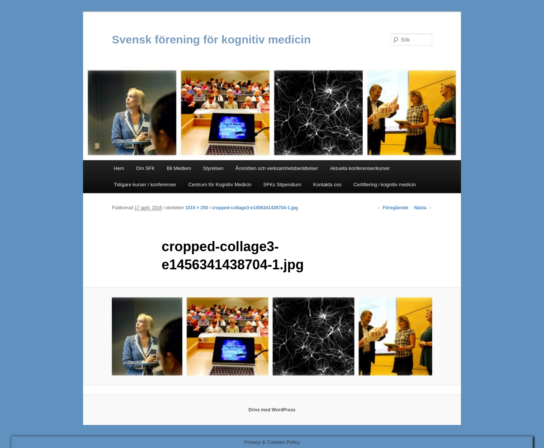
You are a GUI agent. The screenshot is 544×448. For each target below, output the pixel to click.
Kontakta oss (327, 184)
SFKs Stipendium (282, 184)
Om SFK (145, 168)
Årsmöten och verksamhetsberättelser (276, 168)
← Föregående (392, 207)
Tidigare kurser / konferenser (145, 184)
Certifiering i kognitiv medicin (384, 184)
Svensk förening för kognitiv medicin (211, 39)
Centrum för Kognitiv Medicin (219, 184)
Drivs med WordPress (272, 409)
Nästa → (423, 207)
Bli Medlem (179, 168)
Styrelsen (213, 168)
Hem (119, 168)
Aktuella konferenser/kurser (359, 168)
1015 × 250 (196, 207)
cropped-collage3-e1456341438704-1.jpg (255, 207)
